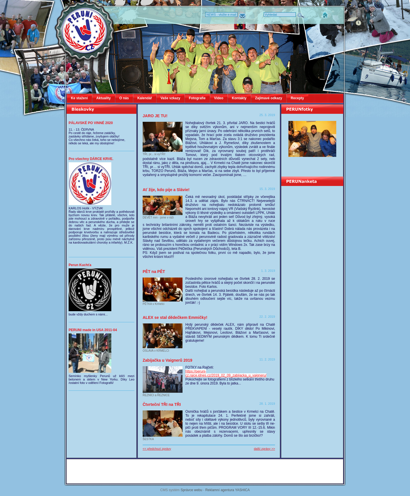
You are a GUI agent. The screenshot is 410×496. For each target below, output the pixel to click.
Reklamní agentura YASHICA (227, 490)
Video (218, 98)
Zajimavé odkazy (268, 98)
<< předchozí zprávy (157, 448)
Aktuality (103, 98)
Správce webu (191, 490)
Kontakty (239, 98)
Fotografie (197, 98)
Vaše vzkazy (170, 98)
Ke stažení (79, 98)
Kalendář (144, 98)
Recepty (297, 98)
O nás (124, 98)
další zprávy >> (264, 448)
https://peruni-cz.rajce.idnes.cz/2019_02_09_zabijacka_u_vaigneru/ (225, 373)
